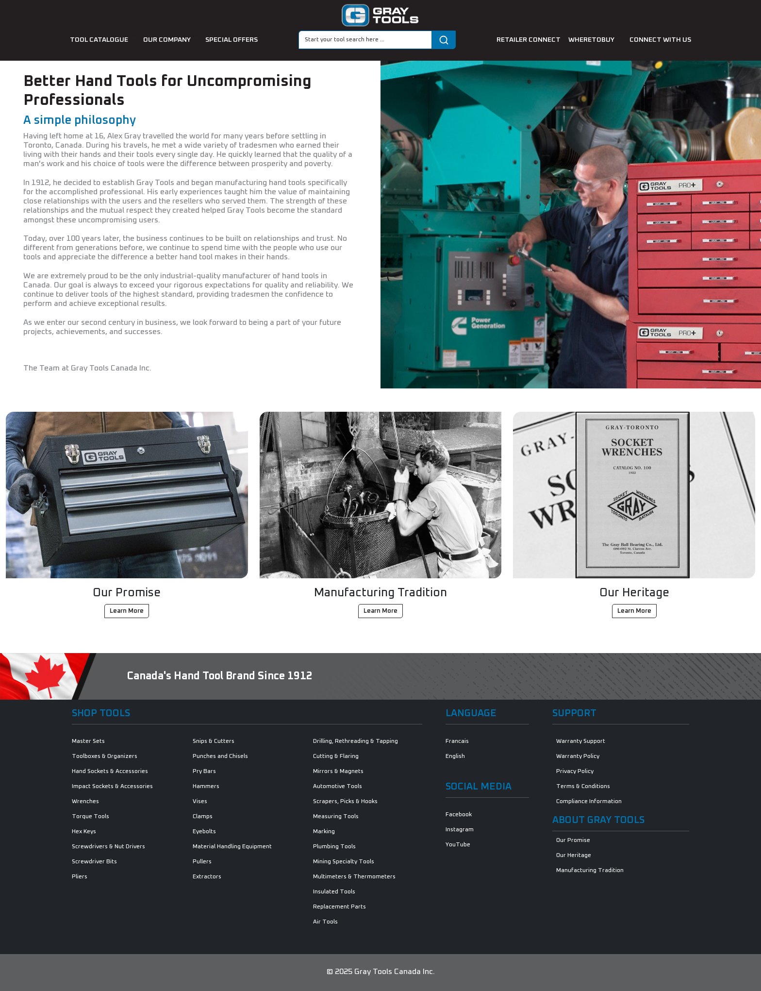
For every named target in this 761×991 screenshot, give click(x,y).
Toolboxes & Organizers (104, 756)
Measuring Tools (336, 817)
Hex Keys (84, 832)
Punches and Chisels (220, 756)
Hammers (206, 786)
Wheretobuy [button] (592, 39)
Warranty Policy (577, 756)
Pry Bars (204, 771)
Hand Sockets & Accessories (110, 771)
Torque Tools (90, 817)
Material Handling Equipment (232, 847)
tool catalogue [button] (100, 39)
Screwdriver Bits (94, 862)
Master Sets (88, 741)
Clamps (203, 817)
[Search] (365, 40)
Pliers (79, 877)
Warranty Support (580, 741)
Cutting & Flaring (336, 756)
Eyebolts (204, 832)
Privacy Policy (575, 771)
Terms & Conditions (583, 786)
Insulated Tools (334, 892)
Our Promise (573, 840)
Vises (200, 802)
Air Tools (325, 922)
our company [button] (167, 39)
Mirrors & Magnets (338, 771)
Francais (457, 741)
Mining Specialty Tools (343, 862)
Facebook (459, 815)
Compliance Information (589, 802)
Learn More (127, 611)
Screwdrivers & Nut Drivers (108, 847)
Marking (324, 832)
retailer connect (528, 39)
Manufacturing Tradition (590, 870)
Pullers (202, 862)
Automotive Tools (337, 786)
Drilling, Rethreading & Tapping (355, 741)
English (455, 756)
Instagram (460, 830)
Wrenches (85, 802)
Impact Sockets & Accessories (112, 786)
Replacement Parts (339, 907)
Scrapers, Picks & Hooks (345, 802)
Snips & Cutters (213, 741)
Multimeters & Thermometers (354, 877)
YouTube (458, 845)
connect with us (660, 39)
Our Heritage (573, 855)
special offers (231, 39)
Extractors (207, 877)
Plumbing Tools (334, 847)
